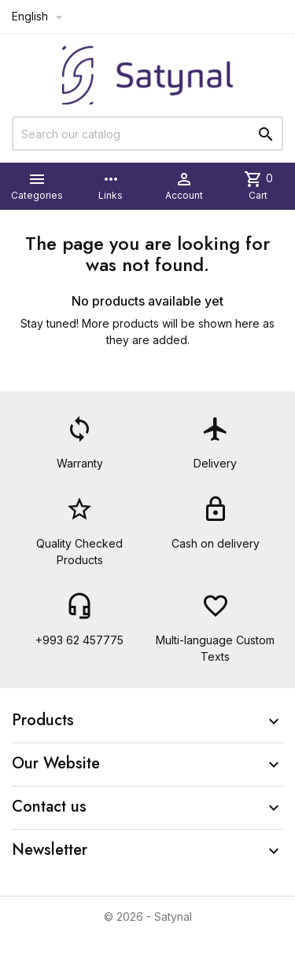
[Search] (147, 133)
